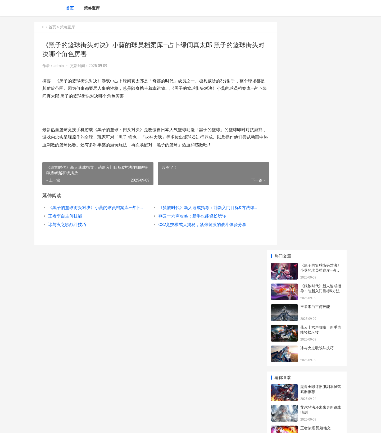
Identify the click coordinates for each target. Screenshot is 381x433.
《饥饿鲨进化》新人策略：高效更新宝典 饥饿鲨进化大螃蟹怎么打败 (321, 346)
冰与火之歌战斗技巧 (67, 224)
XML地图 (130, 424)
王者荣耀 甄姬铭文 (315, 199)
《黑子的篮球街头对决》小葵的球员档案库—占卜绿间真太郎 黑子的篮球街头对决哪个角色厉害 (94, 207)
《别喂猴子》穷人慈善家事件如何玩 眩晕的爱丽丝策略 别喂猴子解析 (321, 388)
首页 (70, 8)
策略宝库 (92, 8)
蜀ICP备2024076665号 (106, 424)
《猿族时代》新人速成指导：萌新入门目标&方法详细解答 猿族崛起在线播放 (197, 207)
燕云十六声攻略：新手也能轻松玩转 (185, 216)
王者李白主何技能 (65, 216)
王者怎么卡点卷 (313, 220)
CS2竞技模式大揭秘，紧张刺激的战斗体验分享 (195, 224)
